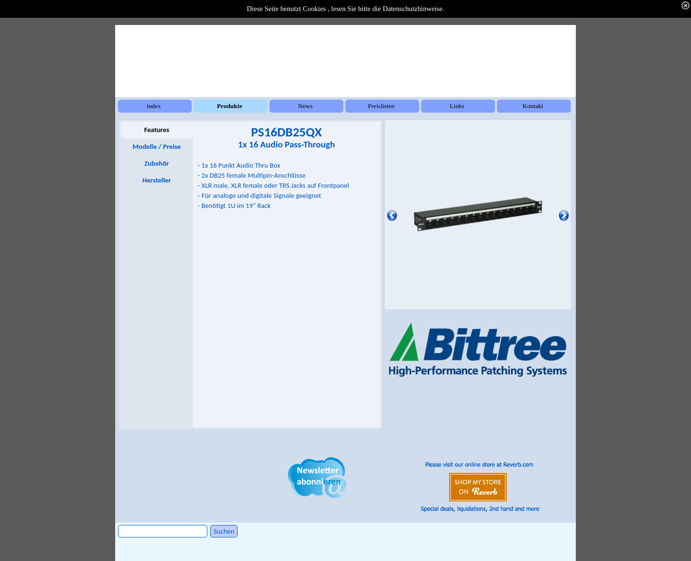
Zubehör (156, 163)
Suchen (224, 531)
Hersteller (157, 180)
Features (156, 129)
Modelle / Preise (156, 146)
